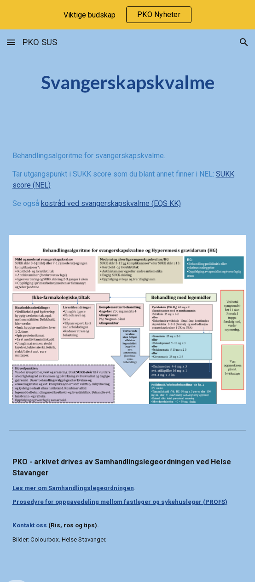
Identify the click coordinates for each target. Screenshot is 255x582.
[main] (128, 82)
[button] (11, 42)
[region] (127, 14)
